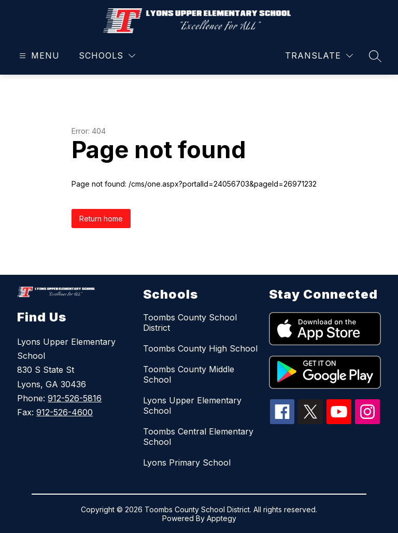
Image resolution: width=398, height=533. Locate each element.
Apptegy (221, 518)
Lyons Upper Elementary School (192, 405)
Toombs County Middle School (188, 374)
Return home (101, 218)
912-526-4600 (64, 412)
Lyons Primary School (187, 462)
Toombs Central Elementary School (198, 436)
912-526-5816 (75, 398)
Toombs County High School (200, 348)
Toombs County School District (190, 322)
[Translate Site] (319, 55)
